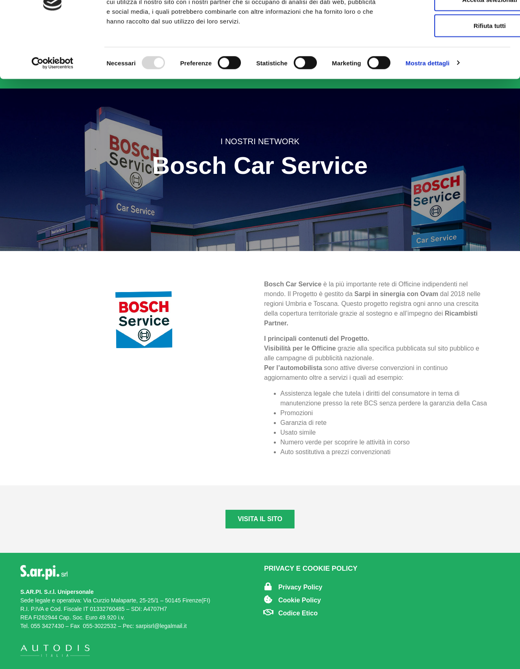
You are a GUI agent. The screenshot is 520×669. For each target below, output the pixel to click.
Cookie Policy (299, 600)
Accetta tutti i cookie (452, 20)
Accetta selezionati (452, 46)
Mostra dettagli (427, 110)
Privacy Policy (300, 587)
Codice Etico (298, 613)
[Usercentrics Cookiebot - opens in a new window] (52, 110)
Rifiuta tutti (452, 72)
